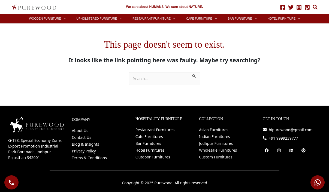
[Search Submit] (194, 75)
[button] (315, 7)
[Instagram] (299, 7)
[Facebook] (282, 7)
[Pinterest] (307, 7)
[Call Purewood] (11, 182)
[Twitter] (291, 7)
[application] (84, 18)
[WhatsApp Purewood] (317, 182)
